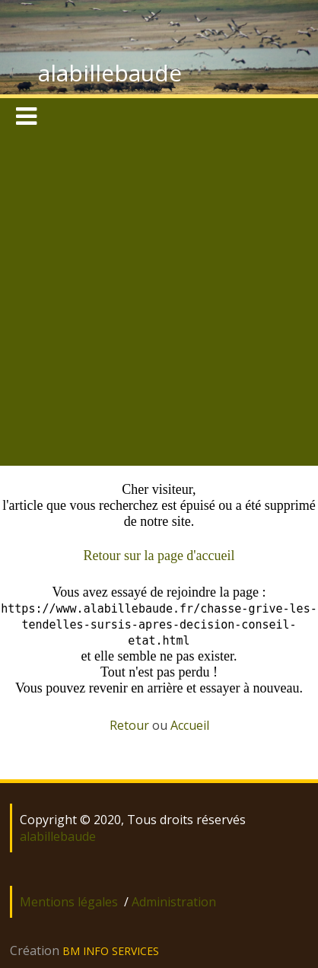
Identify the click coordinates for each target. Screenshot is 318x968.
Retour (129, 725)
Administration (174, 901)
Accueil (189, 725)
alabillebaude (110, 72)
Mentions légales (69, 901)
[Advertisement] (157, 301)
